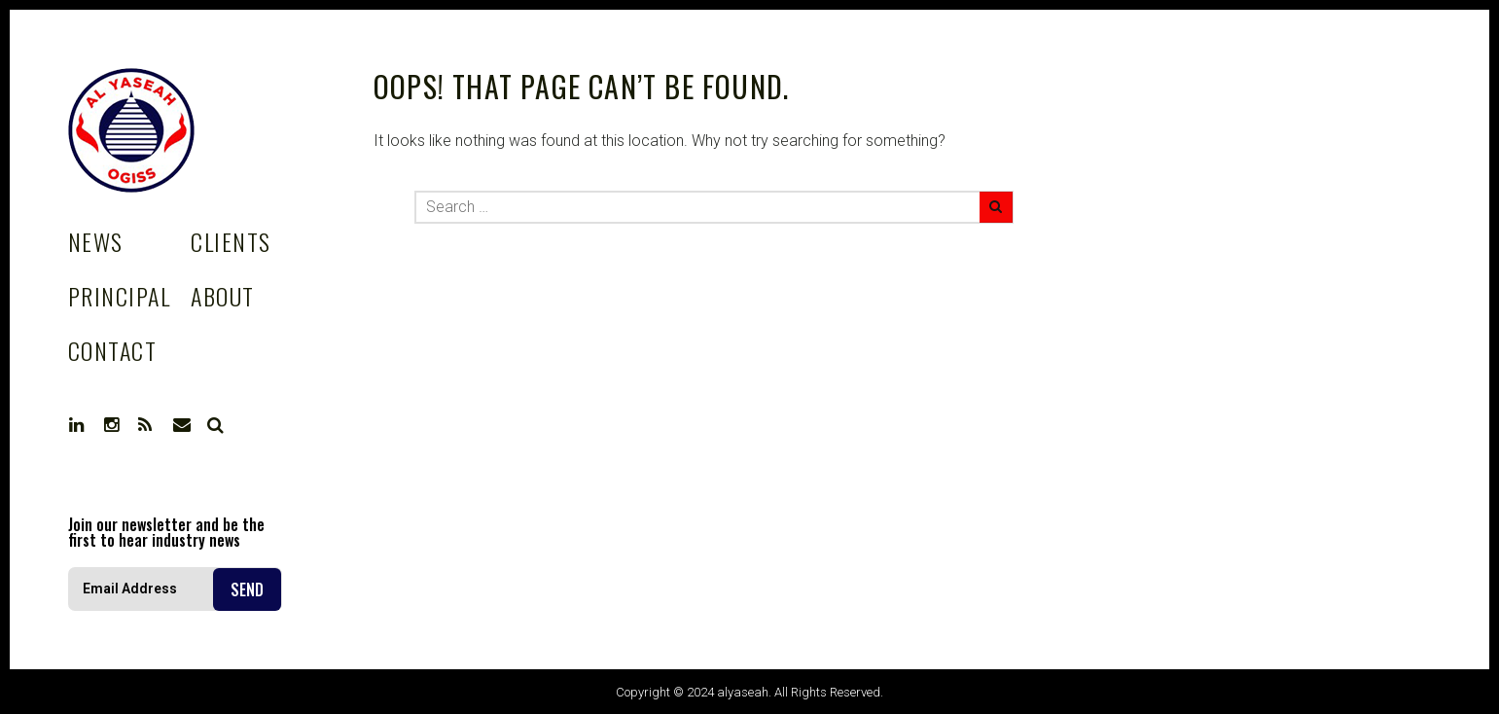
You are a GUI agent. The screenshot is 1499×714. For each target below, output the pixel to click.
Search (216, 425)
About (222, 295)
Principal (119, 295)
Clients (230, 241)
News (96, 241)
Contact (112, 350)
